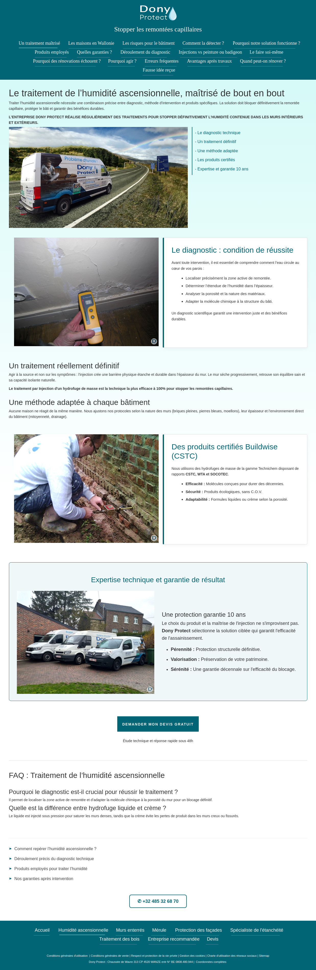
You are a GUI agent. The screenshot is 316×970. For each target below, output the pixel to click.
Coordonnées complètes (211, 961)
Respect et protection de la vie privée (154, 955)
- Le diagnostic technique (217, 133)
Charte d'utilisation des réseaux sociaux (231, 955)
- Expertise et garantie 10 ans (221, 169)
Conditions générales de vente (110, 955)
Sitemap (264, 955)
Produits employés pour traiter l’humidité (50, 869)
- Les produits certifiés (215, 160)
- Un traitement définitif (215, 141)
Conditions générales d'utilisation (68, 955)
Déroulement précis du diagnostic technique (54, 859)
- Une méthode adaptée (216, 151)
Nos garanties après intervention (43, 878)
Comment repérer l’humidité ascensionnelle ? (55, 849)
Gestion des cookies (192, 955)
